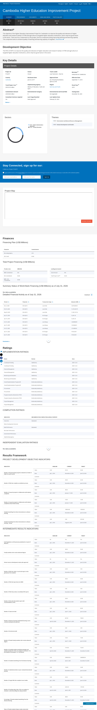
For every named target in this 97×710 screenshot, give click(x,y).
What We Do (6, 3)
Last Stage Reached (33, 97)
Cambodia (8, 80)
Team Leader (53, 71)
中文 (89, 4)
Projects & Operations (15, 3)
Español (71, 4)
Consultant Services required (13, 97)
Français (76, 4)
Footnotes (6, 341)
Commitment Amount (11, 91)
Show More (60, 39)
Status (29, 71)
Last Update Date (55, 97)
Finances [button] (33, 22)
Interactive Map (86, 221)
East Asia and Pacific (55, 87)
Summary (9, 17)
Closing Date (75, 91)
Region (52, 84)
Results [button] (57, 22)
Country (7, 77)
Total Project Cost (11, 85)
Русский (85, 4)
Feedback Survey (90, 703)
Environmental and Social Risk (58, 91)
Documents (33, 17)
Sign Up (47, 177)
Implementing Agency (34, 84)
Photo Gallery (57, 17)
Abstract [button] (9, 22)
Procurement (21, 17)
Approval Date (54, 77)
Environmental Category (35, 91)
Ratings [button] (45, 22)
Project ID (8, 71)
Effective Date (76, 77)
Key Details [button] (21, 22)
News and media (45, 17)
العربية (80, 4)
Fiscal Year (75, 85)
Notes (7, 102)
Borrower (75, 72)
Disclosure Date (32, 77)
